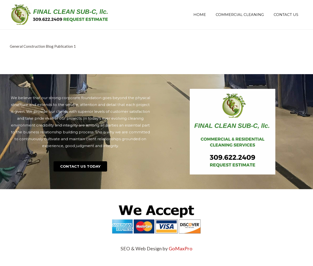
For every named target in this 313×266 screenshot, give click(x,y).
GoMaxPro (180, 248)
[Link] (59, 14)
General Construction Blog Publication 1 (43, 46)
